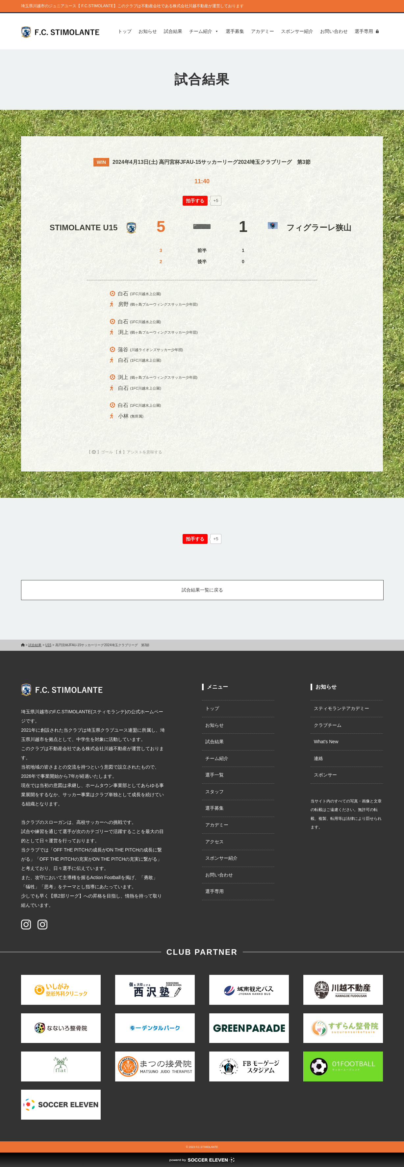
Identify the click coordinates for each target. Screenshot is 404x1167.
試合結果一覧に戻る (202, 590)
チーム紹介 (204, 31)
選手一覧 (214, 774)
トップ (125, 31)
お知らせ (148, 31)
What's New (326, 741)
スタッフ (214, 791)
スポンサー (325, 774)
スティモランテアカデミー (341, 708)
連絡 (318, 758)
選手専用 (364, 31)
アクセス (214, 841)
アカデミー (262, 31)
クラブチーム (327, 725)
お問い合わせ (334, 31)
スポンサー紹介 (297, 31)
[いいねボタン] (195, 201)
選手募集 (235, 31)
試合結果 (173, 31)
